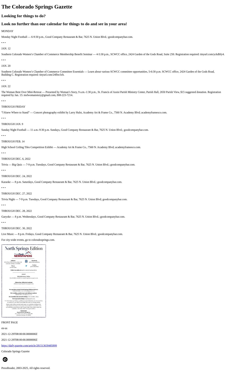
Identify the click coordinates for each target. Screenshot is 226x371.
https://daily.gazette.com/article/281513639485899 (29, 345)
